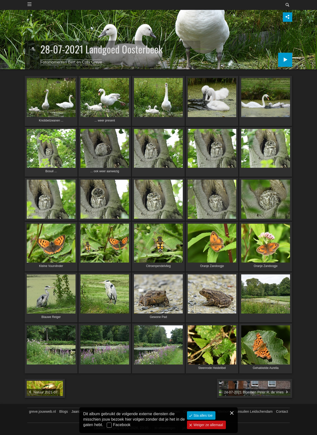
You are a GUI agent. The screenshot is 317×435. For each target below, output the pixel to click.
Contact (282, 411)
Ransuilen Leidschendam (253, 411)
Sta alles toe (202, 415)
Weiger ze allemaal (207, 425)
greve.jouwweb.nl (42, 411)
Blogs (63, 411)
